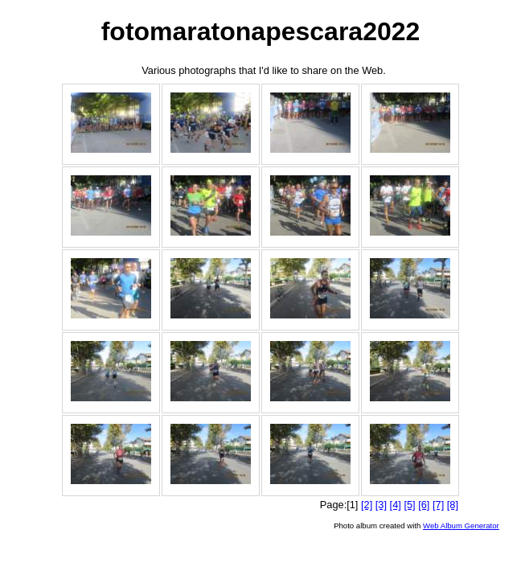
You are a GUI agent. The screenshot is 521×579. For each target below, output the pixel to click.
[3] (381, 505)
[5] (409, 505)
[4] (395, 505)
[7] (438, 505)
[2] (366, 505)
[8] (452, 505)
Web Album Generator (461, 525)
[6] (423, 505)
